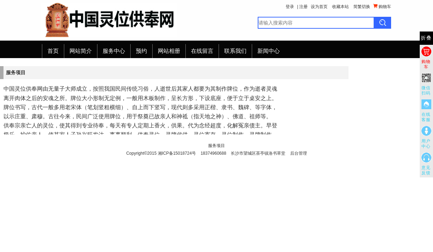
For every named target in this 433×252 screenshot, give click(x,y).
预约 (141, 51)
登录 (290, 6)
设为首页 (319, 6)
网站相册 (169, 51)
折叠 (426, 38)
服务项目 (216, 145)
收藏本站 (340, 6)
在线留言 (202, 51)
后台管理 (298, 153)
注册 (303, 6)
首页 (53, 51)
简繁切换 (361, 6)
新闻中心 (268, 51)
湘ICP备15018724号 (177, 153)
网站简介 (80, 51)
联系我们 (235, 51)
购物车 (382, 6)
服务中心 (114, 51)
